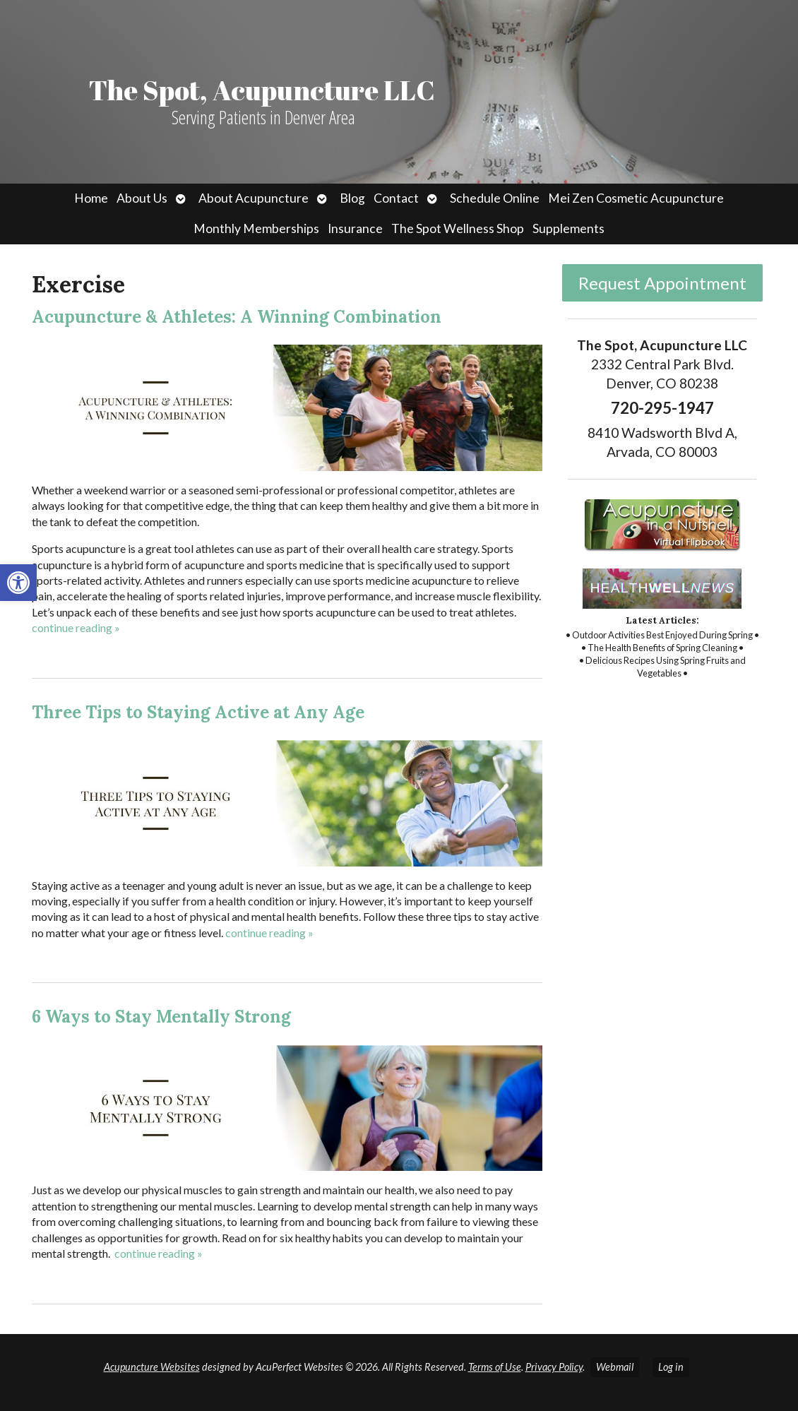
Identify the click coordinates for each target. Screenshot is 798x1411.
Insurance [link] (355, 228)
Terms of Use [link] (494, 1367)
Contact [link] (396, 198)
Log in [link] (671, 1367)
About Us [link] (142, 198)
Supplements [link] (568, 228)
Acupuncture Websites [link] (152, 1367)
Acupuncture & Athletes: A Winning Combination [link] (236, 317)
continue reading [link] (76, 627)
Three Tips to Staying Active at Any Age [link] (198, 712)
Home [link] (91, 198)
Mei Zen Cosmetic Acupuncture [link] (636, 198)
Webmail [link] (614, 1367)
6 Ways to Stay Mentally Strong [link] (161, 1017)
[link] (18, 582)
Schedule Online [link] (495, 198)
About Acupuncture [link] (253, 198)
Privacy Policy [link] (554, 1367)
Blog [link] (352, 198)
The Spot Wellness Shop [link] (457, 228)
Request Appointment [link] (662, 283)
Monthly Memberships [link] (256, 228)
